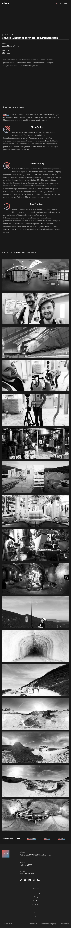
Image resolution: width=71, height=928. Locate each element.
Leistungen (35, 897)
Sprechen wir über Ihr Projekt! (23, 252)
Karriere (35, 909)
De (60, 3)
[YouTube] (25, 880)
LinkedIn (61, 838)
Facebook (31, 838)
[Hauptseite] (5, 3)
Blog (35, 913)
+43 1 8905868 (26, 865)
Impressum (33, 923)
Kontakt (35, 917)
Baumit (6, 114)
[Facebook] (30, 880)
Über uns (35, 889)
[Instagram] (34, 880)
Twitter (47, 838)
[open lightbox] (35, 275)
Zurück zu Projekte (11, 35)
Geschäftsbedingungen (48, 923)
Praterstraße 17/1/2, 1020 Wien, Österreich (35, 855)
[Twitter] (21, 880)
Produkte (35, 905)
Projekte (35, 901)
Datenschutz (64, 923)
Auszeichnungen (35, 893)
